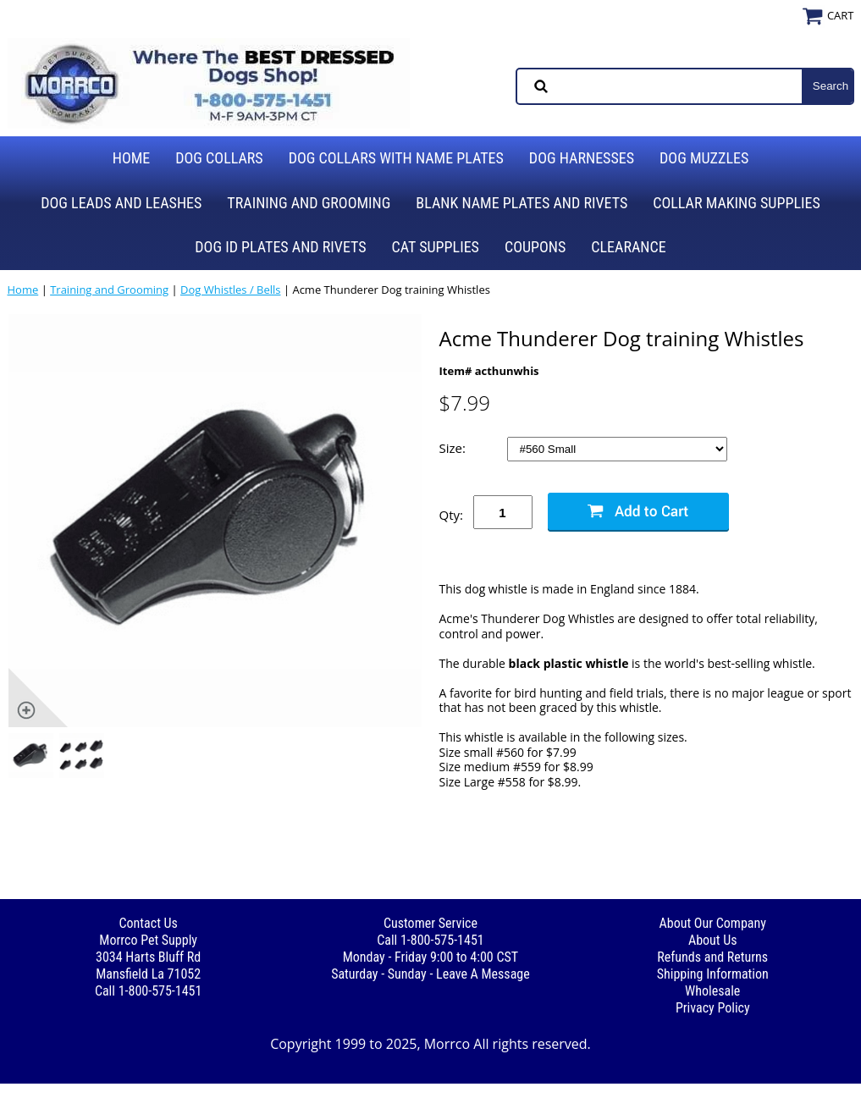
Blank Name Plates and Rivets (521, 203)
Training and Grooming (308, 203)
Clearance (628, 247)
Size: (454, 448)
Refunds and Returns (712, 957)
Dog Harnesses (581, 158)
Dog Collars (218, 158)
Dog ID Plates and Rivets (280, 247)
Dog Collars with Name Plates (396, 158)
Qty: (451, 514)
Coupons (535, 247)
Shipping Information (713, 974)
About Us (712, 940)
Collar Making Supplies (736, 203)
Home (132, 158)
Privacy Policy (713, 1008)
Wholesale (712, 991)
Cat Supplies (435, 247)
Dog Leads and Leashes (121, 203)
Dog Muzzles (704, 158)
